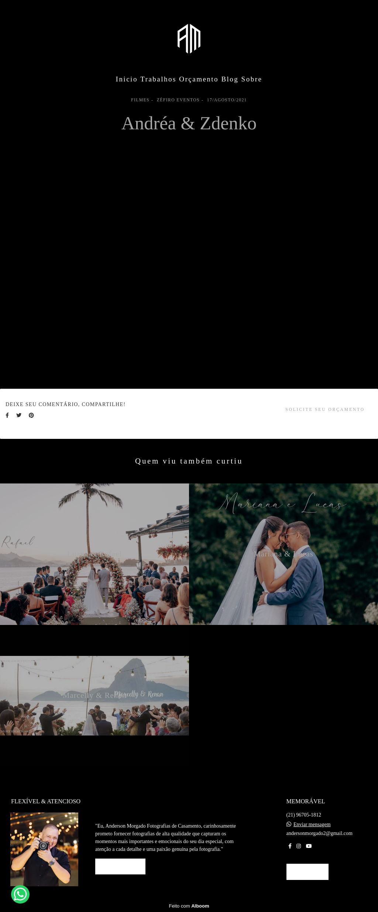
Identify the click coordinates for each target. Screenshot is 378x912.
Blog (229, 79)
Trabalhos (158, 79)
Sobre (251, 79)
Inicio (127, 79)
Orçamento (199, 79)
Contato (307, 871)
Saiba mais (120, 866)
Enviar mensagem (312, 824)
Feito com (189, 906)
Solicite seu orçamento (325, 409)
